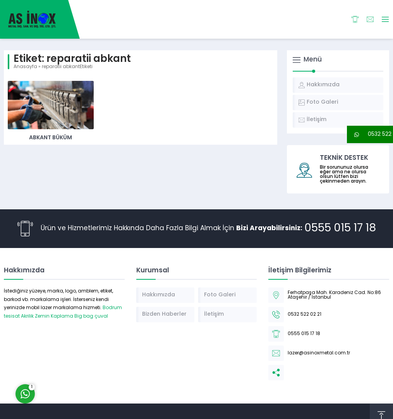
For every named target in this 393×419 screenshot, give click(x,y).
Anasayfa (25, 67)
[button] (370, 134)
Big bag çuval (91, 316)
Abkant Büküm (50, 138)
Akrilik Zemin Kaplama (47, 316)
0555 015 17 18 (340, 228)
